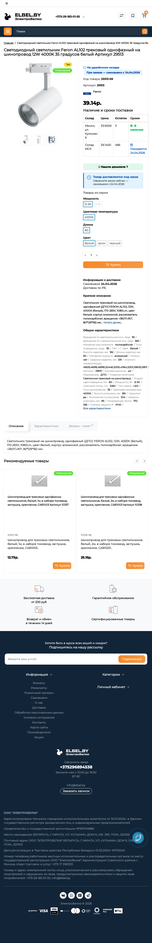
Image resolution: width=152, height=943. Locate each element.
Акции (39, 737)
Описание (16, 426)
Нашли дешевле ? (113, 167)
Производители (39, 732)
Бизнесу (39, 683)
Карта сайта (39, 727)
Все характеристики (97, 408)
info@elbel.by (76, 785)
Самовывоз (39, 698)
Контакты (39, 722)
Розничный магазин (38, 693)
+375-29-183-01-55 (67, 16)
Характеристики (46, 426)
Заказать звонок (76, 791)
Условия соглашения (39, 717)
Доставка (39, 707)
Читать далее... (113, 322)
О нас (39, 702)
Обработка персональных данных (38, 712)
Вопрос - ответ (81, 426)
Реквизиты (39, 688)
